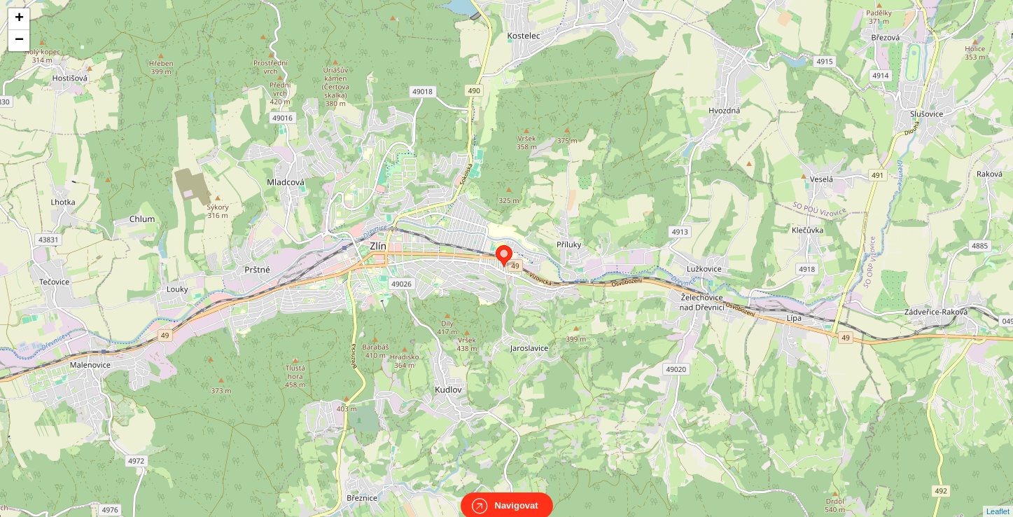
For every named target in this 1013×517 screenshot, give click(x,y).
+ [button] (19, 18)
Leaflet (997, 499)
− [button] (19, 40)
